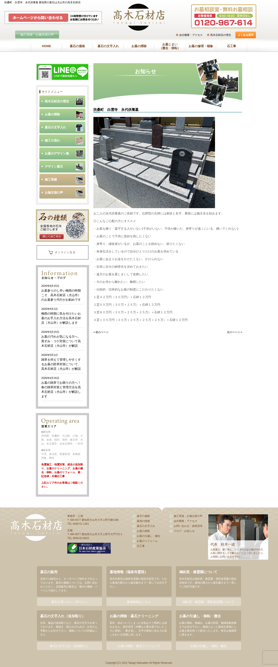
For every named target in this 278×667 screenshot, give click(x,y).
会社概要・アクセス (191, 35)
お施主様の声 (54, 192)
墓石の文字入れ (108, 46)
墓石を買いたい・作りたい (69, 602)
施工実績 (51, 179)
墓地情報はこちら (139, 602)
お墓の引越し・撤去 (148, 536)
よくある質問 (245, 35)
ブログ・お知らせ (184, 531)
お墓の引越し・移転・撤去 (208, 646)
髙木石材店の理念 (220, 35)
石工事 (231, 46)
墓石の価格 (77, 46)
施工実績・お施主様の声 (37, 34)
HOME (46, 46)
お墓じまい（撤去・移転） (169, 46)
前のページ (102, 332)
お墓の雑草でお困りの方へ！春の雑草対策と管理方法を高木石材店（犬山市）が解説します (61, 387)
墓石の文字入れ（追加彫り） (69, 646)
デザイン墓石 (54, 166)
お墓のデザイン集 (57, 153)
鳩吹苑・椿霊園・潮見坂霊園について (208, 602)
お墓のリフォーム (147, 541)
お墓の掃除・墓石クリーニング (139, 646)
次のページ (233, 332)
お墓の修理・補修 (201, 46)
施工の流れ (52, 140)
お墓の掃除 (139, 46)
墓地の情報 (143, 521)
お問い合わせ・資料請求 (188, 526)
